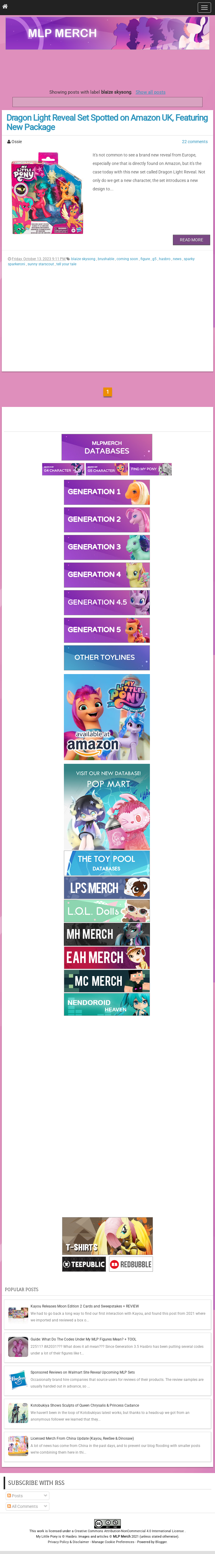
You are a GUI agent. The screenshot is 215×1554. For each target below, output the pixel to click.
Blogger (161, 1542)
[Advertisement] (107, 68)
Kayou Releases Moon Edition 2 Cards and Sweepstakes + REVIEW (85, 1306)
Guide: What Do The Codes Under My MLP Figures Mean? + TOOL (83, 1339)
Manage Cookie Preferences (113, 1542)
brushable (106, 259)
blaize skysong (83, 259)
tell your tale (66, 264)
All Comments (22, 1506)
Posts (15, 1495)
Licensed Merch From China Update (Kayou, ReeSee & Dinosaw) (82, 1438)
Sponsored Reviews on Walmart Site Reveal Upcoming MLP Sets (83, 1372)
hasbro (165, 259)
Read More (191, 239)
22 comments (195, 141)
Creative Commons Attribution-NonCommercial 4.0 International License (129, 1531)
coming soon (128, 259)
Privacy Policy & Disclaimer (68, 1542)
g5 (154, 259)
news (177, 259)
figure (146, 259)
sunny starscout (41, 264)
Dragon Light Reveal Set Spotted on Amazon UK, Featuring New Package (107, 122)
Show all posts (151, 92)
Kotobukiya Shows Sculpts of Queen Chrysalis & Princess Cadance (85, 1405)
